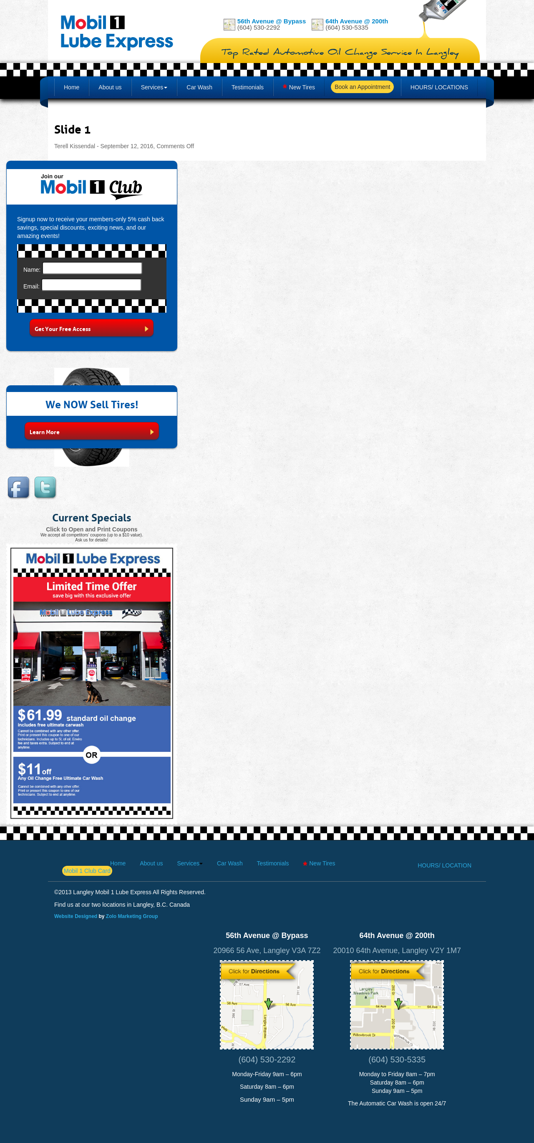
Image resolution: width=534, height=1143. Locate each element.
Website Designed (75, 916)
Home (71, 87)
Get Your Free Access (92, 328)
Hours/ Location (444, 865)
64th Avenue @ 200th (356, 21)
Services (152, 87)
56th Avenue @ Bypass (271, 21)
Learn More (92, 431)
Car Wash (199, 87)
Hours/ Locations (439, 87)
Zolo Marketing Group (132, 916)
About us (109, 87)
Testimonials (248, 87)
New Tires (302, 87)
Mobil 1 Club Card (87, 870)
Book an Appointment (362, 86)
